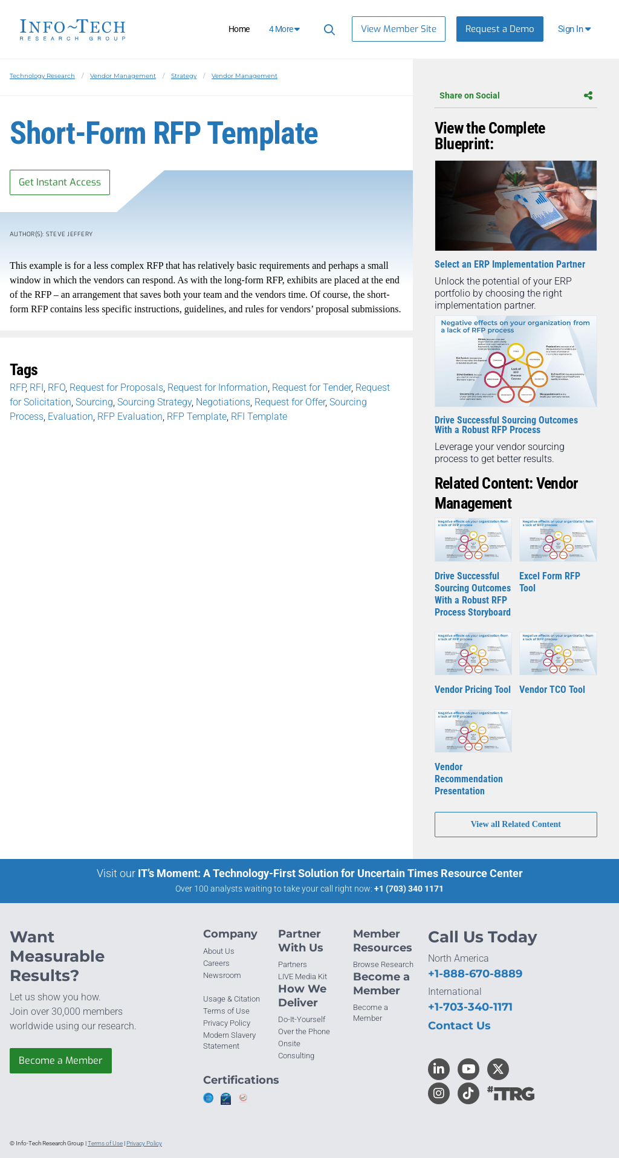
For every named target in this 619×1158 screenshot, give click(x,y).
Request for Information (217, 387)
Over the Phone (304, 1031)
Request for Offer (289, 402)
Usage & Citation (231, 998)
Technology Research (42, 76)
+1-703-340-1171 (470, 1007)
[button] (575, 29)
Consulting (296, 1055)
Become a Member (61, 1060)
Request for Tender (311, 387)
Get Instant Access (60, 182)
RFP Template (197, 416)
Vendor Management (123, 76)
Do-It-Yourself (301, 1019)
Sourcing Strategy (154, 402)
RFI (37, 387)
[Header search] (328, 29)
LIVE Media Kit (302, 976)
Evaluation (70, 416)
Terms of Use (226, 1010)
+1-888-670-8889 (475, 973)
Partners (292, 964)
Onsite (289, 1043)
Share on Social (515, 95)
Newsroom (222, 975)
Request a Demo (499, 29)
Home (239, 29)
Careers (216, 963)
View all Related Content (516, 824)
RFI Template (259, 416)
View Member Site (398, 29)
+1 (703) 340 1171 (409, 888)
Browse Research (383, 964)
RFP (17, 387)
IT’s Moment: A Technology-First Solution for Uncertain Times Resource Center (330, 873)
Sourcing (94, 402)
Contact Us (459, 1025)
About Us (219, 951)
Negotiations (223, 402)
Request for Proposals (116, 387)
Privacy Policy (226, 1023)
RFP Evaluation (130, 416)
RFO (56, 387)
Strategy (183, 76)
